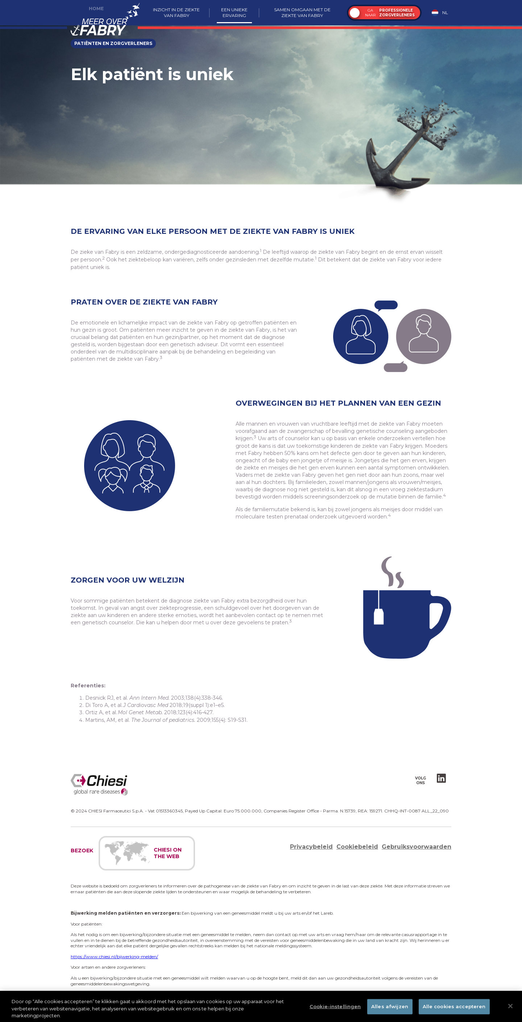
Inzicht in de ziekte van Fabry (176, 12)
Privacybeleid (311, 846)
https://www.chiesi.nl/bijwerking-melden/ (114, 956)
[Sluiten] (510, 1008)
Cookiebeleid (357, 846)
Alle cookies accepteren (454, 1008)
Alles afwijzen (389, 1008)
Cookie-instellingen (335, 1008)
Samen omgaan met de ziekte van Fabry (302, 12)
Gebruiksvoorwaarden (416, 846)
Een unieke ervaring (234, 12)
